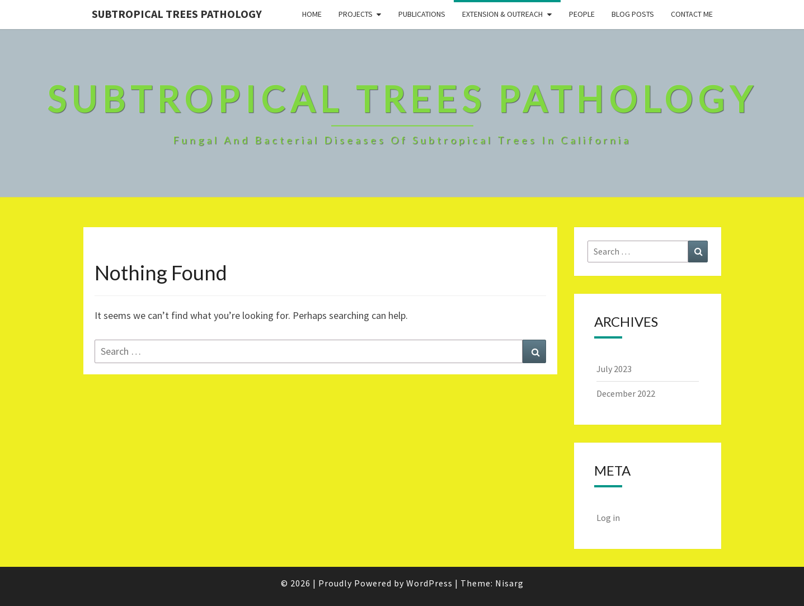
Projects (355, 14)
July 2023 (614, 368)
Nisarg (509, 583)
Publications (421, 14)
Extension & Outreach (502, 14)
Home (312, 14)
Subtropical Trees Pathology (177, 14)
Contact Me (692, 14)
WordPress (429, 583)
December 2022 (625, 393)
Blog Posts (633, 14)
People (582, 14)
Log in (608, 517)
